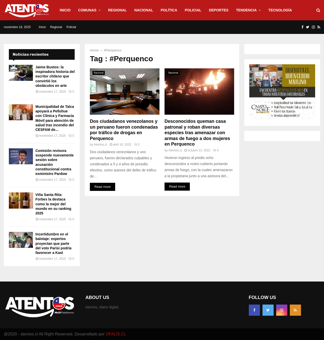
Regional (117, 10)
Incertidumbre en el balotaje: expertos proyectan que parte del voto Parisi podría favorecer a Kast (53, 243)
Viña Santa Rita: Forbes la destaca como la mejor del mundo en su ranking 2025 (53, 204)
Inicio (65, 10)
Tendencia (246, 10)
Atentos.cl (100, 144)
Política (169, 10)
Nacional (143, 10)
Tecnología (280, 10)
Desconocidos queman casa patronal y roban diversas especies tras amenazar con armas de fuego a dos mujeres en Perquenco (197, 133)
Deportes (218, 10)
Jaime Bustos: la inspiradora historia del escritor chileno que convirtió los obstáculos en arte (55, 76)
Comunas (87, 10)
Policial (193, 10)
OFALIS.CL (116, 334)
